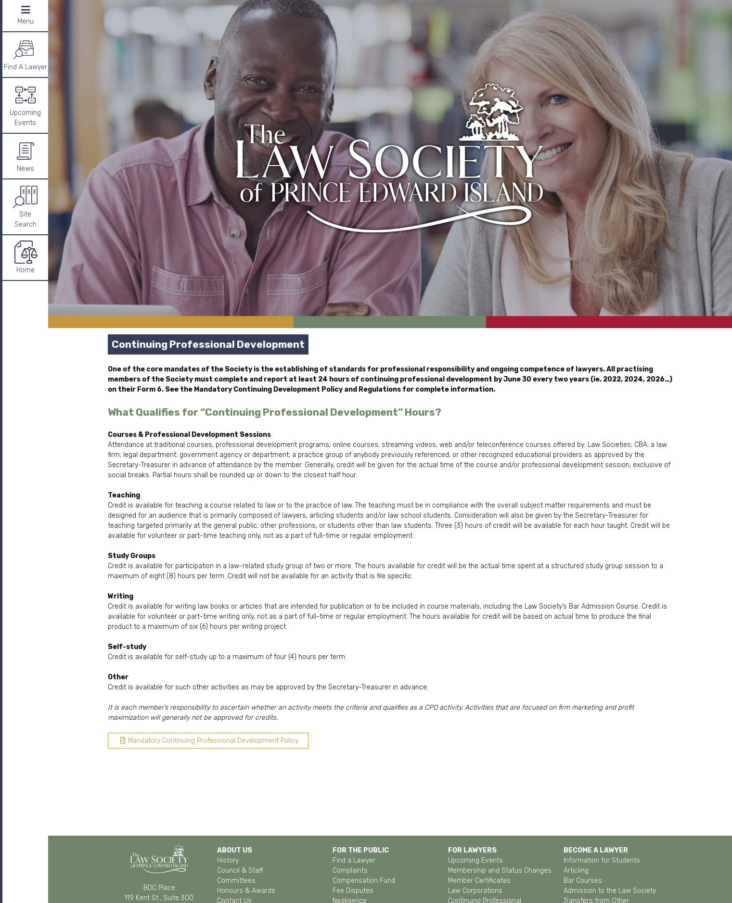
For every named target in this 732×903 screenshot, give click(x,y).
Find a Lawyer (354, 860)
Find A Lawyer (25, 54)
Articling (576, 870)
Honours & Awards (246, 891)
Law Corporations (475, 891)
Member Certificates (479, 881)
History (228, 860)
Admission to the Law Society (610, 891)
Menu (25, 15)
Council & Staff (240, 870)
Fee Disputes (353, 891)
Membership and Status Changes (500, 870)
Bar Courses (583, 881)
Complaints (350, 870)
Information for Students (602, 860)
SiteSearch (25, 206)
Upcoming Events (25, 105)
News (25, 156)
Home (25, 257)
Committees (236, 881)
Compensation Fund (364, 881)
